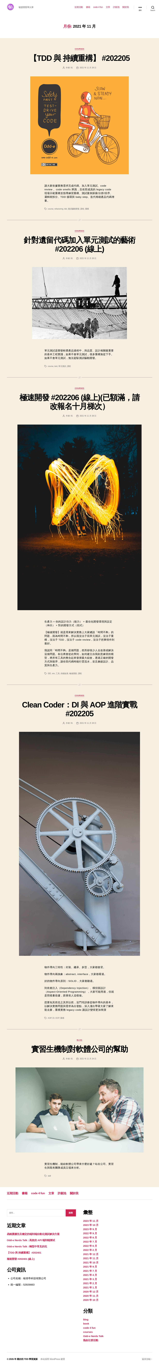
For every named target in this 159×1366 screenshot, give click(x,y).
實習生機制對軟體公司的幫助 (79, 1049)
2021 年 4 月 (90, 1275)
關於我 (125, 7)
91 (72, 68)
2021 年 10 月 (91, 1262)
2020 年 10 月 (91, 1300)
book (86, 1323)
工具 (58, 673)
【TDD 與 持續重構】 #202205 (79, 58)
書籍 (88, 7)
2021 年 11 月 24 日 (88, 1059)
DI (53, 1018)
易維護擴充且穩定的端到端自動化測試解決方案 (33, 1234)
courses (79, 49)
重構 (87, 209)
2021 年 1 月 (90, 1287)
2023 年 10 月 (91, 1225)
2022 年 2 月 (90, 1250)
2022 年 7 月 (90, 1241)
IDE (49, 673)
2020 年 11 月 (91, 1295)
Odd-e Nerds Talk (93, 1336)
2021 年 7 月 (90, 1270)
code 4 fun (98, 7)
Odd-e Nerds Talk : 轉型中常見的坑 (27, 1246)
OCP (57, 1018)
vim (53, 673)
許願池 (116, 7)
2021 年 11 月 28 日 (88, 68)
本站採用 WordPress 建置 (52, 1359)
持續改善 (64, 673)
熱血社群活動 (90, 1340)
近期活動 (78, 7)
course (50, 209)
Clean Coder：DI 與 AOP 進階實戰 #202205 (79, 709)
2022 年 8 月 (90, 1237)
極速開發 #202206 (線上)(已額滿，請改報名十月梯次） (79, 402)
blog (79, 1040)
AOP (50, 1018)
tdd (65, 209)
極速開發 (73, 673)
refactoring (58, 209)
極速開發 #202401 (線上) (21, 1259)
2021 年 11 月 (91, 1258)
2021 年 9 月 (90, 1266)
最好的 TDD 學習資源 (27, 1359)
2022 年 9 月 (90, 1233)
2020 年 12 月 (91, 1291)
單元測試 (62, 366)
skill (49, 1176)
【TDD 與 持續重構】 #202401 (24, 1252)
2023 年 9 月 (90, 1229)
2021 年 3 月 (90, 1279)
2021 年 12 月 (91, 1254)
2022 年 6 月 (90, 1245)
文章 (108, 7)
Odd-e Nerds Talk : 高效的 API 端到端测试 (31, 1240)
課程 (82, 209)
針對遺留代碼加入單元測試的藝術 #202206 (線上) (79, 244)
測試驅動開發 (73, 209)
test (55, 366)
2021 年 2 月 (90, 1283)
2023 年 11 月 (91, 1220)
